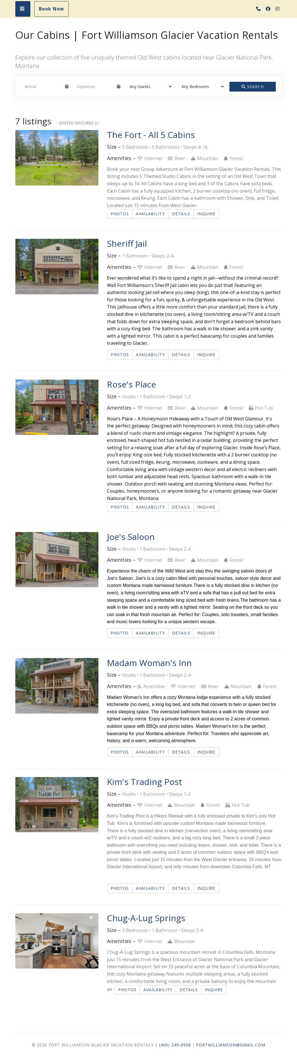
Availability (150, 213)
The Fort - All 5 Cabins (151, 135)
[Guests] (148, 86)
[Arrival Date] (42, 86)
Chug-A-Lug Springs (146, 918)
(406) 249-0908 (175, 1045)
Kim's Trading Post (144, 782)
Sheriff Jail (127, 243)
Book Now (51, 9)
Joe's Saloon (131, 536)
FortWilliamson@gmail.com (230, 1045)
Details (181, 213)
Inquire (206, 213)
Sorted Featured (78, 123)
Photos (120, 213)
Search (252, 86)
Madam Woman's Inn (149, 663)
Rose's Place (131, 384)
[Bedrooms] (200, 86)
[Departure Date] (94, 86)
